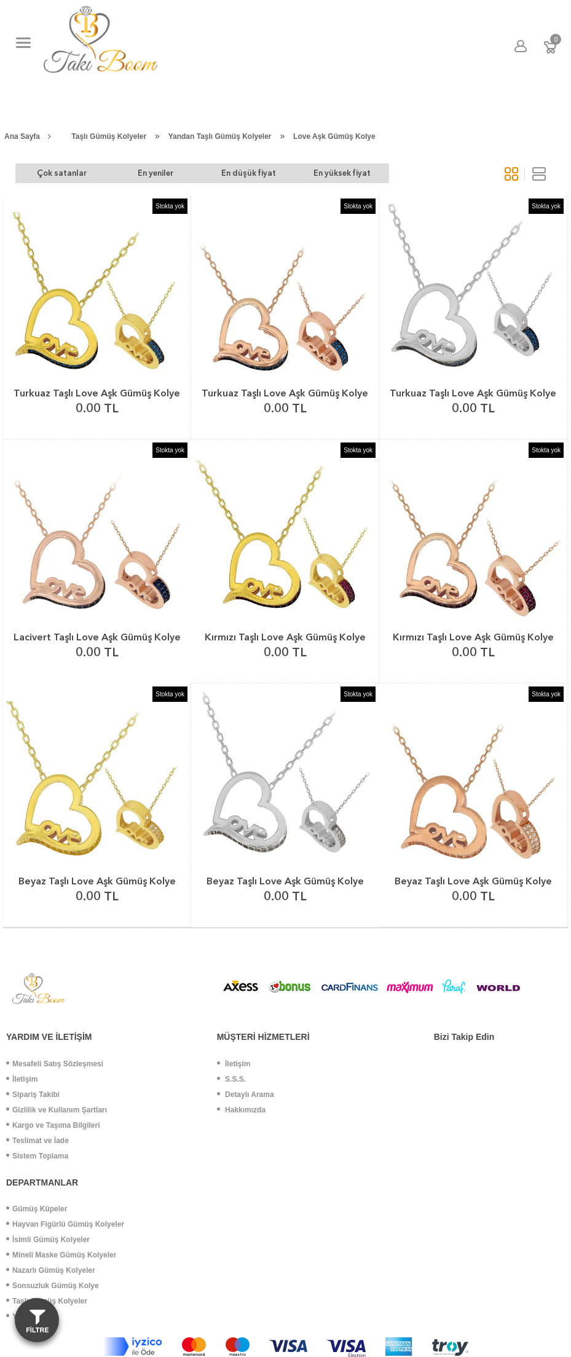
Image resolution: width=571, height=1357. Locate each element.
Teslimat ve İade (37, 1140)
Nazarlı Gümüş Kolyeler (50, 1270)
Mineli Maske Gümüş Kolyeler (61, 1255)
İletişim (21, 1079)
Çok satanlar (59, 173)
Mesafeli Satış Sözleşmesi (54, 1064)
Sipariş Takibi (33, 1094)
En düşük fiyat (233, 173)
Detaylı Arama (245, 1094)
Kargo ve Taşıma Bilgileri (53, 1125)
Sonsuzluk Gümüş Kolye (52, 1285)
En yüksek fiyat (320, 173)
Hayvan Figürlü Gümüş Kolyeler (65, 1224)
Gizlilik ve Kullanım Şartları (56, 1110)
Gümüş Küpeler (36, 1209)
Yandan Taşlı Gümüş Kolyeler (220, 136)
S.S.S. (231, 1079)
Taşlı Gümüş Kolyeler (108, 136)
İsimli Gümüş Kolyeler (48, 1239)
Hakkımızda (241, 1110)
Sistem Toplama (37, 1156)
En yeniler (146, 173)
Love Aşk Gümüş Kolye (334, 136)
